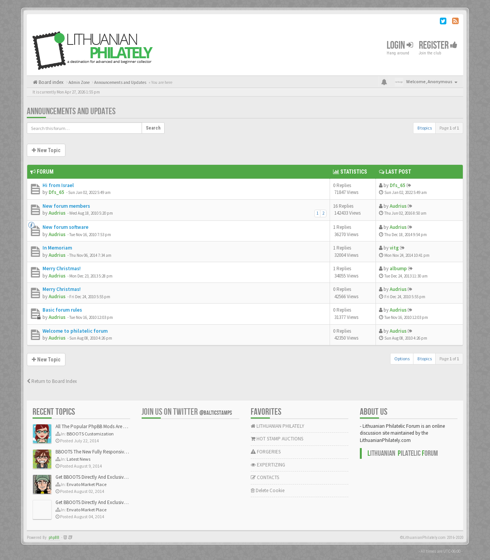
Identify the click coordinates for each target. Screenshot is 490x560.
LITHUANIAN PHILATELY (277, 426)
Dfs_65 (56, 192)
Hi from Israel (58, 185)
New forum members (66, 206)
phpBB (54, 537)
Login (400, 45)
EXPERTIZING (268, 464)
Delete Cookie (267, 490)
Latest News (78, 459)
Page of (449, 128)
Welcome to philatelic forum (75, 331)
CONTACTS (265, 477)
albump (398, 268)
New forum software (65, 227)
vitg (394, 248)
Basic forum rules (62, 310)
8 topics (424, 128)
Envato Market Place (86, 484)
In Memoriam (57, 248)
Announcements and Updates (71, 111)
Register (438, 45)
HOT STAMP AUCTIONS (277, 438)
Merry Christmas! (61, 268)
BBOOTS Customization (90, 434)
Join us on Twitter (187, 411)
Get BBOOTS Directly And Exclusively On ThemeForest (110, 477)
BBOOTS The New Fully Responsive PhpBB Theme (106, 451)
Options (402, 358)
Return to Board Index (52, 381)
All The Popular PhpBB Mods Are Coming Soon (104, 426)
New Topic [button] (46, 150)
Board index (51, 82)
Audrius (57, 213)
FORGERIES (266, 451)
